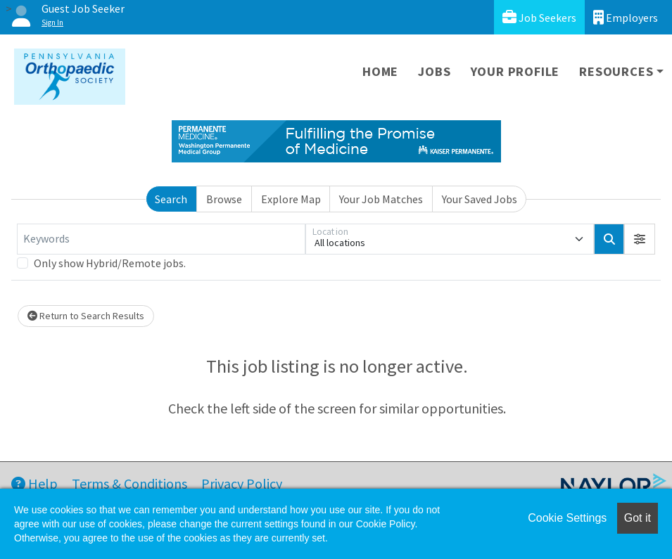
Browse (224, 199)
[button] (639, 239)
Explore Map (291, 199)
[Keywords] (161, 239)
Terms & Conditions (129, 483)
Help (34, 483)
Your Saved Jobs (479, 199)
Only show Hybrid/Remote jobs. (110, 263)
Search (171, 199)
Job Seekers (539, 17)
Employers (625, 17)
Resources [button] (616, 71)
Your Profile (515, 71)
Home (380, 71)
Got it (637, 518)
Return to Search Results (85, 315)
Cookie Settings (567, 518)
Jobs (434, 71)
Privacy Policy (241, 483)
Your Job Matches (381, 199)
